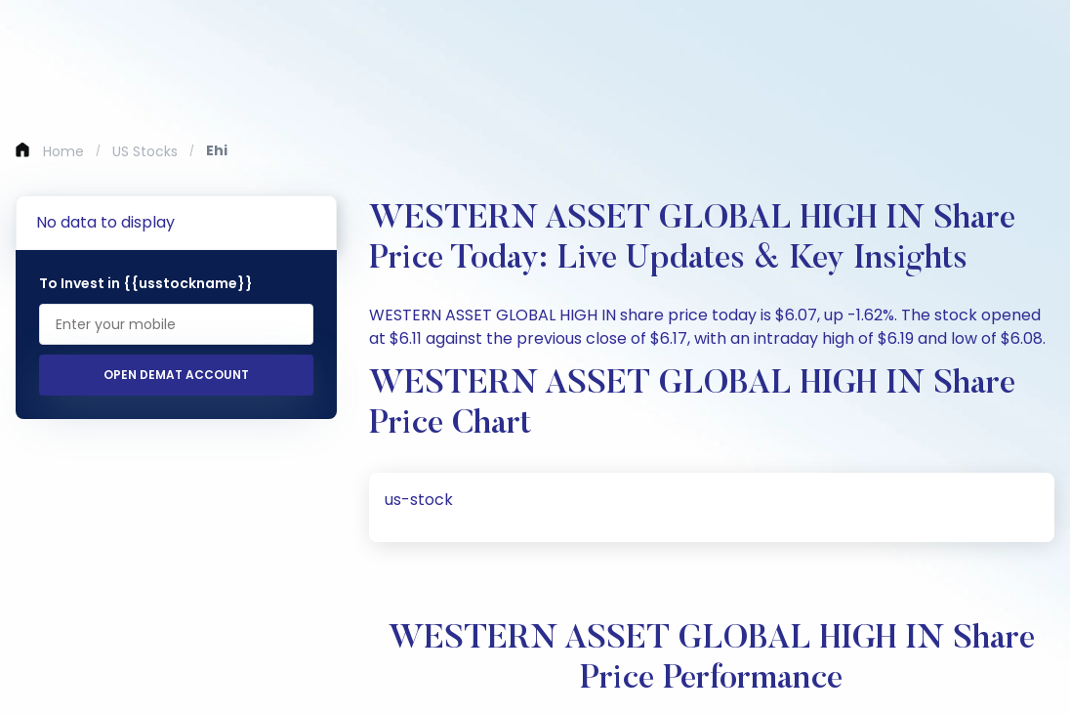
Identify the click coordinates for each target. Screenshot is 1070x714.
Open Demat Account (176, 374)
